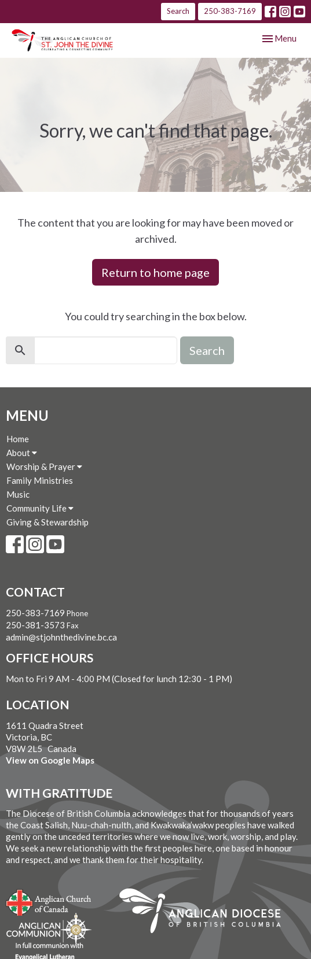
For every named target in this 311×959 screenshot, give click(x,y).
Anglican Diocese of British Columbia (206, 913)
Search (178, 11)
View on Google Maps (50, 760)
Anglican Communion (49, 928)
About (21, 452)
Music (18, 494)
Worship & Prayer (44, 466)
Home (17, 439)
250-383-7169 (230, 11)
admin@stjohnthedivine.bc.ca (61, 637)
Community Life (40, 508)
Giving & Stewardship (47, 522)
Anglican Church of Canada (49, 901)
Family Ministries (39, 480)
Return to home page (155, 272)
